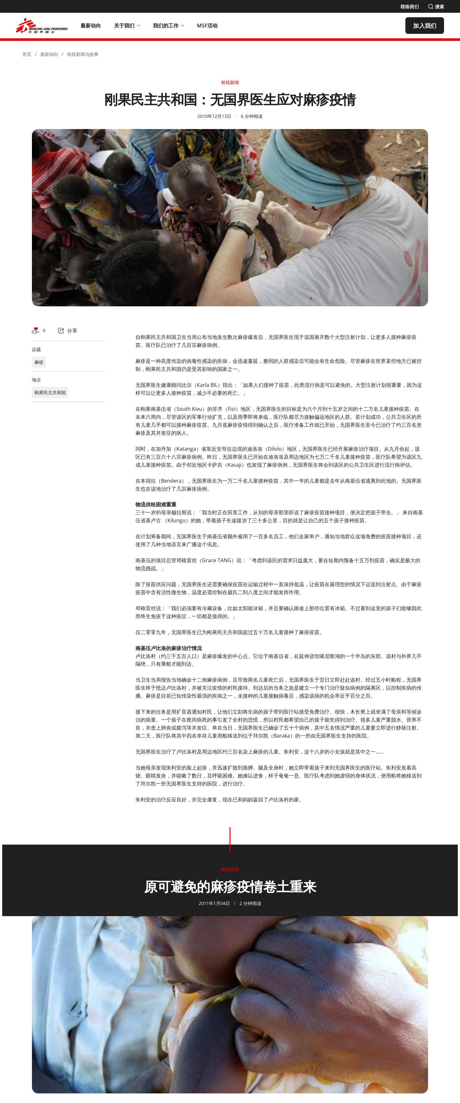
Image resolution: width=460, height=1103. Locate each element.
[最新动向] (90, 25)
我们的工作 (168, 25)
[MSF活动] (207, 25)
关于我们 (127, 25)
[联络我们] (410, 6)
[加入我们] (424, 25)
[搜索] (436, 6)
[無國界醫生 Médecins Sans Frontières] (42, 25)
